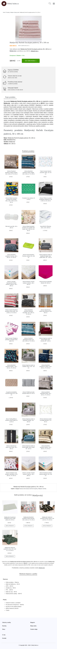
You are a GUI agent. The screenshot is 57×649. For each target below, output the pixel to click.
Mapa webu (33, 626)
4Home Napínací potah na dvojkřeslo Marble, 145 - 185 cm (28, 420)
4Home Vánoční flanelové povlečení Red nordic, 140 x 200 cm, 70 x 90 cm (11, 311)
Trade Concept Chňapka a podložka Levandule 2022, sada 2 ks (11, 340)
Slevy (3, 629)
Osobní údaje (33, 629)
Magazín (32, 622)
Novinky (4, 626)
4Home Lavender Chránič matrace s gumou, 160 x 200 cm (28, 474)
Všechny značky (6, 622)
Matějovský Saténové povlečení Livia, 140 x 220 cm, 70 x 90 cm (10, 549)
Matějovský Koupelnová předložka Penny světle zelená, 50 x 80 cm (10, 518)
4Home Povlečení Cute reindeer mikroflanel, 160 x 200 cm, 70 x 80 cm (11, 474)
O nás (3, 634)
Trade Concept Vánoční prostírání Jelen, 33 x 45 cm (45, 172)
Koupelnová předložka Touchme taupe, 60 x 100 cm (11, 393)
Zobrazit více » (35, 51)
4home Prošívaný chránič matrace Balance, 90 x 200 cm (45, 474)
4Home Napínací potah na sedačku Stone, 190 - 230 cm (28, 366)
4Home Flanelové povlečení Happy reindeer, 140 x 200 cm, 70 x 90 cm (11, 172)
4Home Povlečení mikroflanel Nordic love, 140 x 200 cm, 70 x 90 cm (28, 340)
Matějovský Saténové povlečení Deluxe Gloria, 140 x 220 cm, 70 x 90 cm (47, 518)
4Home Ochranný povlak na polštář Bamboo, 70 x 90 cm (45, 420)
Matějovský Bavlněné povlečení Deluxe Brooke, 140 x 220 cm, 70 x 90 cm (28, 518)
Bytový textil (16, 12)
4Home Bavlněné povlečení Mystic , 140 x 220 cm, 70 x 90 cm (11, 366)
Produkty (8, 12)
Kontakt (4, 638)
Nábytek (12, 12)
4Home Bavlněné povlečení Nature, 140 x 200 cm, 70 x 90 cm (45, 447)
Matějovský (13, 51)
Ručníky (44, 488)
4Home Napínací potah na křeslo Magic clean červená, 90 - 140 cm (45, 340)
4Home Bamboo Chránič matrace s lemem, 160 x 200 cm (28, 283)
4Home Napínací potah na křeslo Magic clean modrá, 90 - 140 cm (28, 447)
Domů (4, 12)
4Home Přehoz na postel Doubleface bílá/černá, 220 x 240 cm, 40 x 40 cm (45, 199)
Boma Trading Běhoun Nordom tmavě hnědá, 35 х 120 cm (11, 420)
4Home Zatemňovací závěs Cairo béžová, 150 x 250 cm (45, 311)
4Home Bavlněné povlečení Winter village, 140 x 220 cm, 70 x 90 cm (28, 172)
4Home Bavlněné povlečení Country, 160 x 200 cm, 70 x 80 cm (11, 256)
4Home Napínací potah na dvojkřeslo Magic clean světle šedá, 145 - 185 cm (45, 256)
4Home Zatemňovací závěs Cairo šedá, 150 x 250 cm (11, 447)
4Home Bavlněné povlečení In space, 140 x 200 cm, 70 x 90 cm (46, 366)
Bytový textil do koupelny (32, 488)
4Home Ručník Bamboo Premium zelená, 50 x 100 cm (28, 256)
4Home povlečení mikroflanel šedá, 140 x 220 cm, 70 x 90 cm (45, 393)
